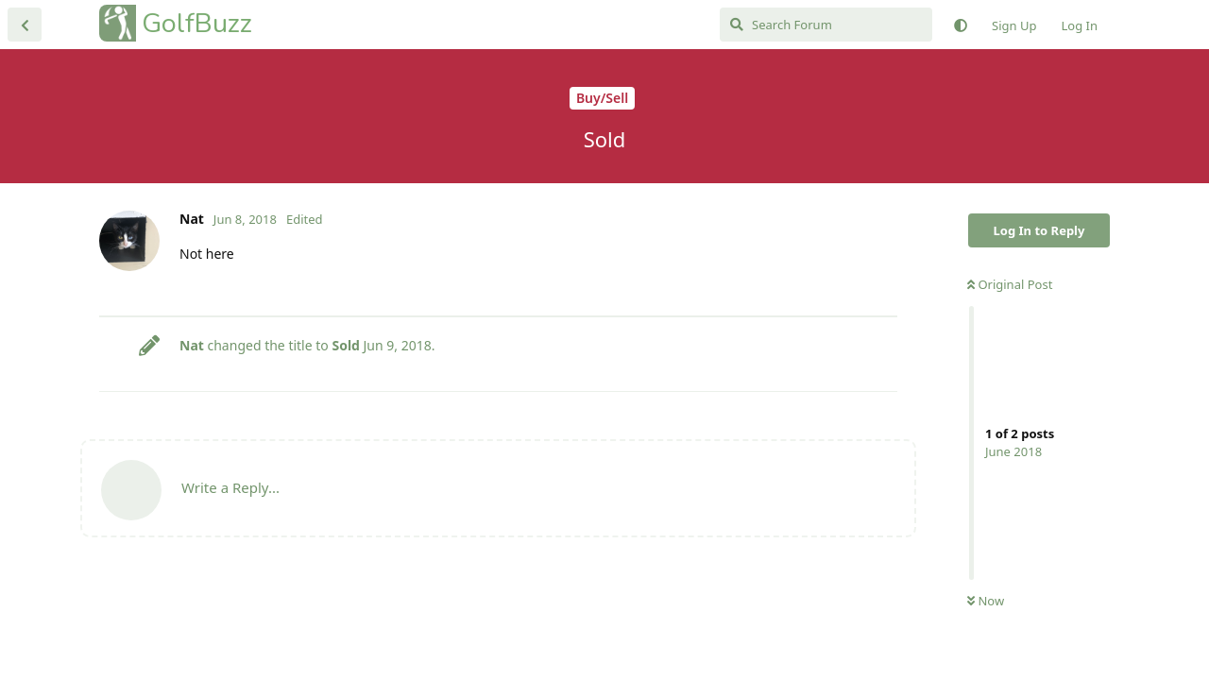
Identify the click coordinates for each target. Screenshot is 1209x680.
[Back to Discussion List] (25, 25)
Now (985, 600)
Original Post (1009, 284)
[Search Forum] (826, 25)
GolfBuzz (197, 23)
